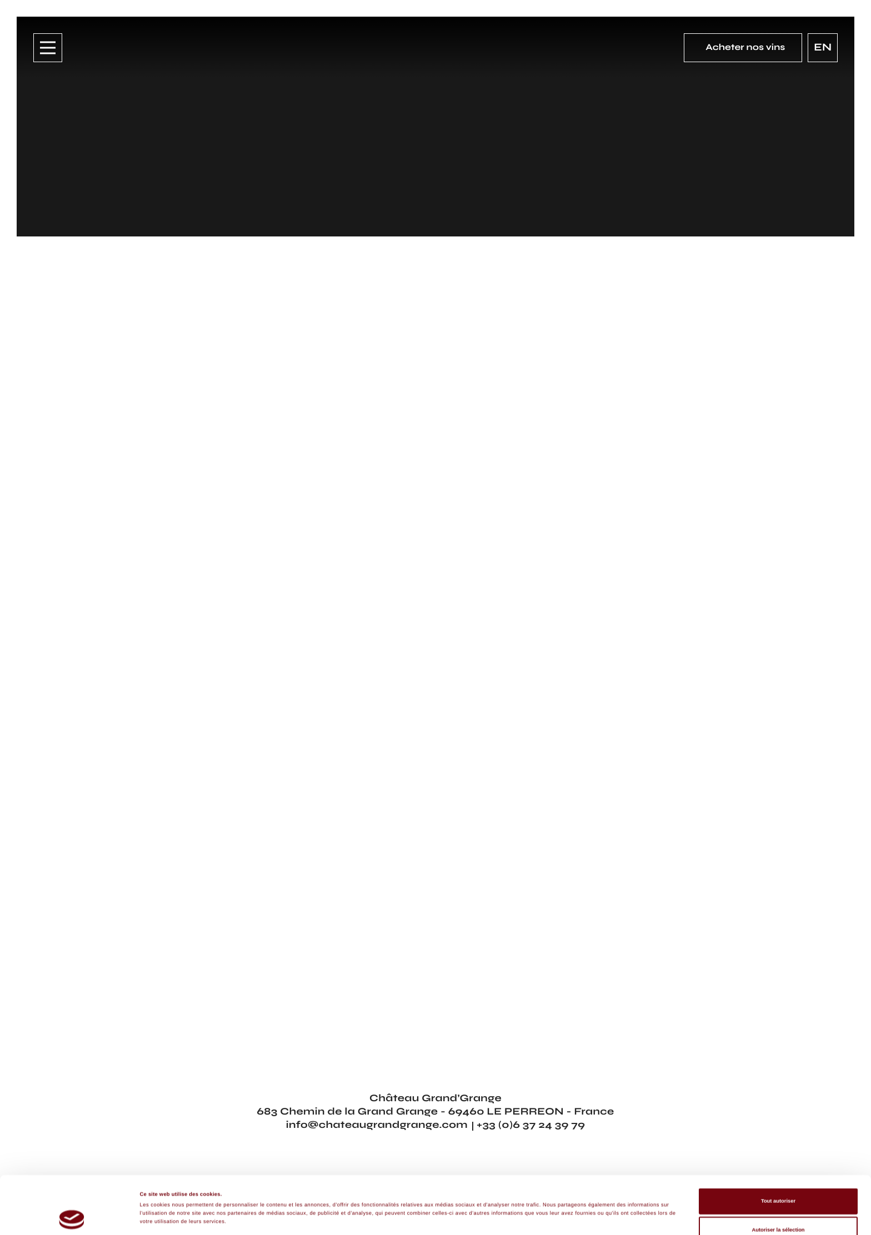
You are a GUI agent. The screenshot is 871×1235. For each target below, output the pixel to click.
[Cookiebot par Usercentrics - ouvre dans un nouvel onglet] (72, 1216)
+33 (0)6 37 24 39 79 (531, 1124)
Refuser (778, 1209)
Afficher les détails (510, 1201)
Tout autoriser (778, 1152)
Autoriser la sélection (778, 1180)
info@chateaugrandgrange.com (377, 1124)
